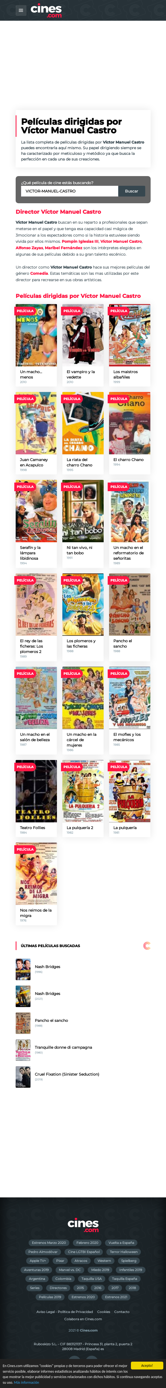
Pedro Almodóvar (42, 1252)
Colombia (63, 1279)
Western (104, 1261)
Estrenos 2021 (116, 1297)
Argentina (37, 1279)
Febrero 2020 (87, 1243)
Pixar (60, 1261)
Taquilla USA (92, 1279)
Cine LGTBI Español (84, 1252)
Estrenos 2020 (83, 1297)
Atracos (80, 1261)
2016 (97, 1288)
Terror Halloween (124, 1252)
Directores (58, 1288)
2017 (114, 1288)
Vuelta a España (121, 1243)
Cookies (103, 1312)
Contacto (122, 1312)
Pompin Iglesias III (80, 241)
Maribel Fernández (63, 247)
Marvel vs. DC (70, 1270)
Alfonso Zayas (29, 247)
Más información (26, 1382)
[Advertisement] (83, 61)
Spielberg (128, 1261)
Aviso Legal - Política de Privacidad (64, 1312)
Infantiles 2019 (130, 1270)
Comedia (39, 273)
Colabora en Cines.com (83, 1319)
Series (34, 1288)
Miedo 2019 (100, 1270)
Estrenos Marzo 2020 (49, 1243)
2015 (80, 1288)
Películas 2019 (50, 1297)
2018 (132, 1288)
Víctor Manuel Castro (121, 241)
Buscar (131, 191)
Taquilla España (124, 1279)
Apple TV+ (38, 1261)
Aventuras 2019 (36, 1270)
